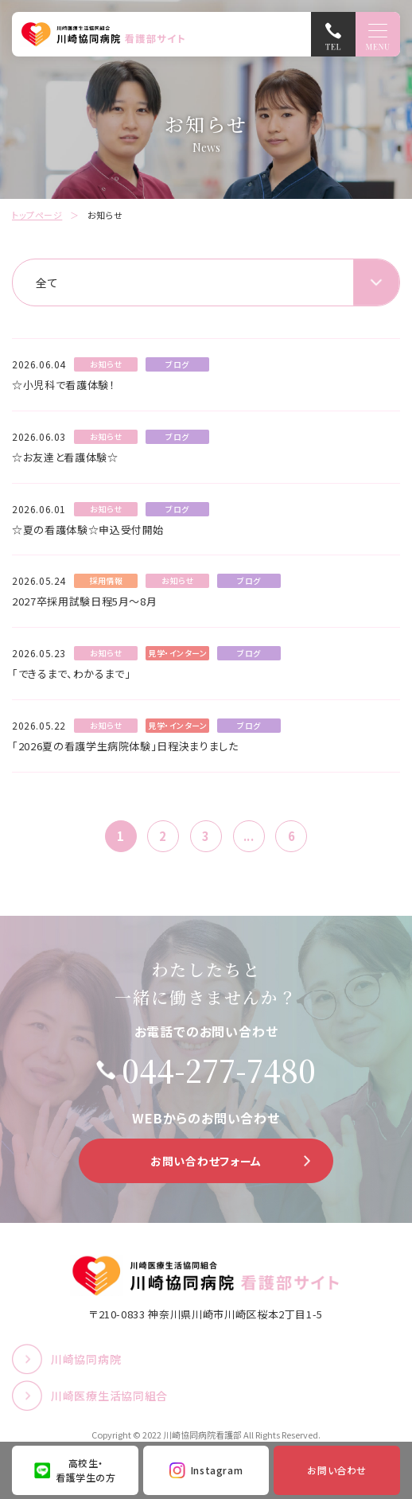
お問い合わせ (337, 1470)
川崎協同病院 (86, 1359)
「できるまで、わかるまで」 (71, 673)
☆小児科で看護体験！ (63, 384)
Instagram (217, 1470)
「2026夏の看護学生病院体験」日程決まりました (125, 745)
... (249, 835)
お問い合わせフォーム (206, 1161)
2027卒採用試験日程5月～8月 (84, 601)
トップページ (37, 214)
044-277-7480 (219, 1070)
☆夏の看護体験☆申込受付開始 (88, 529)
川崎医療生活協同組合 (109, 1396)
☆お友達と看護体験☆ (65, 457)
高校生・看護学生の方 (86, 1470)
